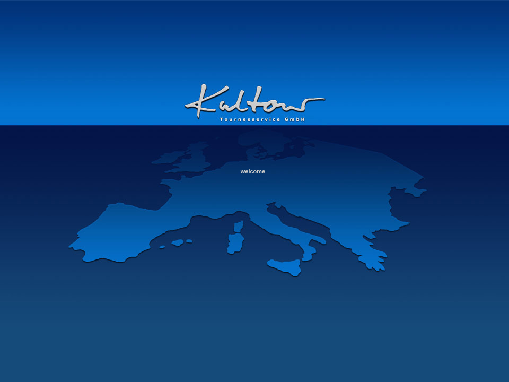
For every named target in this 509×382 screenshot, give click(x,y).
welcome (253, 171)
